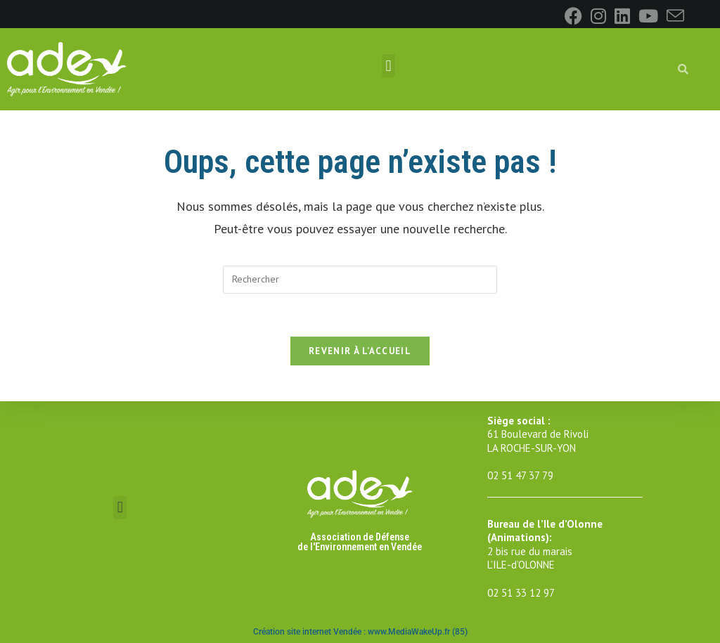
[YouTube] (648, 16)
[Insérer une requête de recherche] (360, 280)
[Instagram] (598, 16)
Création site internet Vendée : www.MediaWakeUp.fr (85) (360, 632)
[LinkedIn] (622, 16)
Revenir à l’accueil (360, 351)
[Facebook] (573, 16)
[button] (388, 65)
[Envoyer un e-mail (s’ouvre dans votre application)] (673, 16)
